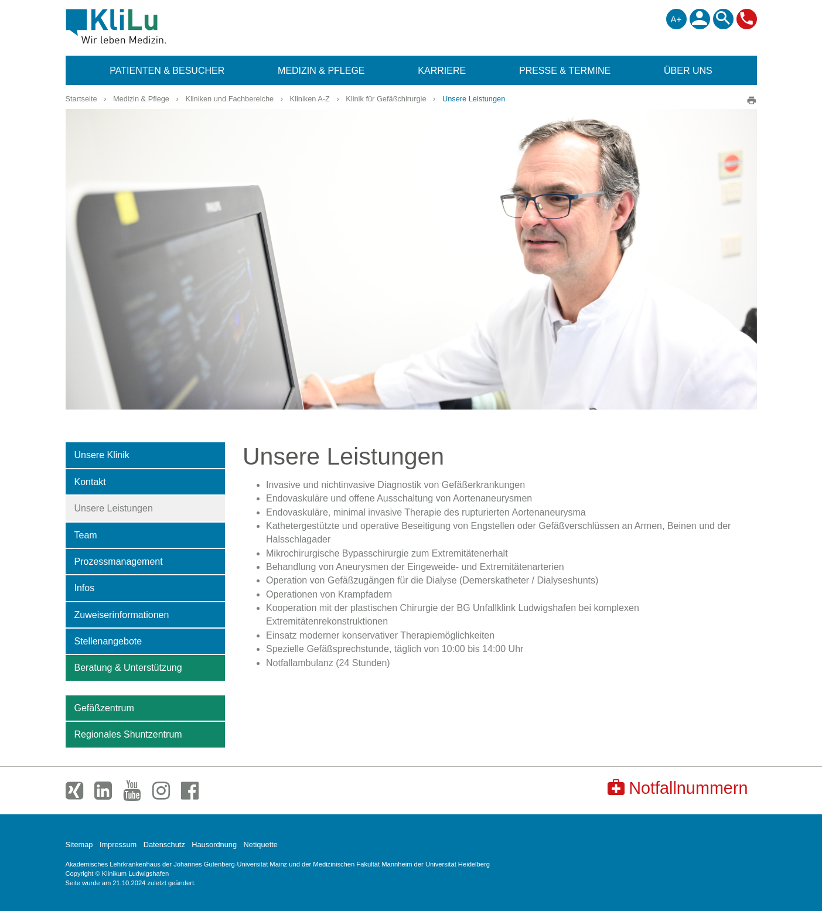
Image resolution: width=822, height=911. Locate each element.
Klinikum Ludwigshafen (143, 26)
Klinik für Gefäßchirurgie (386, 98)
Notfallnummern (678, 787)
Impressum (118, 844)
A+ (676, 19)
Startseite (81, 98)
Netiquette (261, 844)
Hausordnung (214, 844)
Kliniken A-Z (310, 98)
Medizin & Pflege (141, 98)
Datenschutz (164, 844)
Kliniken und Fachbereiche (229, 98)
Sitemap (79, 844)
